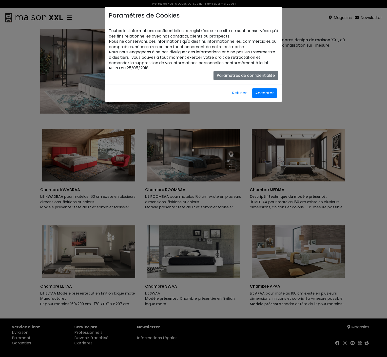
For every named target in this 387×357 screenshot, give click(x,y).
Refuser (239, 93)
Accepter (264, 93)
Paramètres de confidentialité (246, 75)
